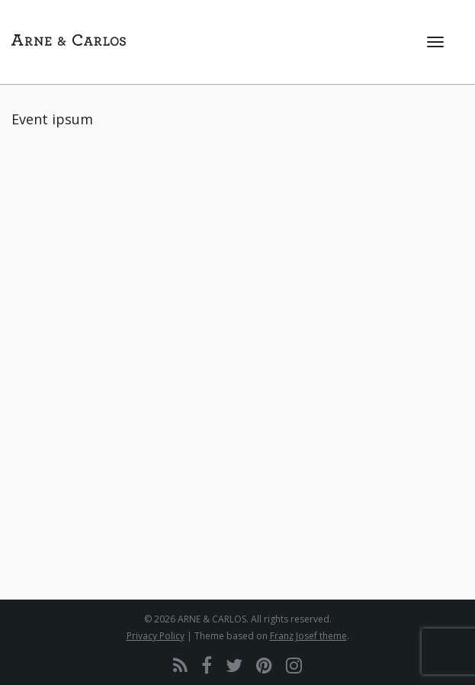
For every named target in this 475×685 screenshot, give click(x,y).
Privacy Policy (156, 635)
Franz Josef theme (308, 635)
